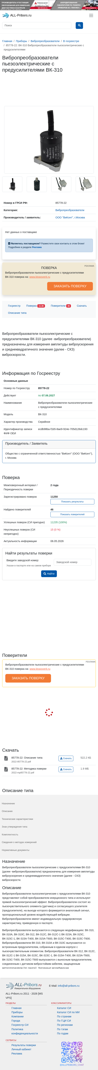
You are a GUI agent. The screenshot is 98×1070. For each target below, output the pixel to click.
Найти (49, 573)
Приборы (17, 1012)
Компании (18, 1016)
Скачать (82, 305)
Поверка (35, 306)
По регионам (65, 1024)
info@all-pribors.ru (69, 985)
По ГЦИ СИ (64, 1020)
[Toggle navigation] (91, 15)
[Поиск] (36, 25)
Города (16, 1020)
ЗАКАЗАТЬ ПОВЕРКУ (70, 286)
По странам (64, 1016)
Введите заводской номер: (23, 560)
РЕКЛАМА (89, 266)
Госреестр (14, 305)
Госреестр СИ (20, 1024)
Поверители (61, 306)
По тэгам (62, 1029)
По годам (62, 1033)
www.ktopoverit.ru (39, 276)
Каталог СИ (64, 1008)
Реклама (17, 1053)
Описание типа (17, 312)
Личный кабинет (21, 1049)
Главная (17, 1008)
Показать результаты (72, 501)
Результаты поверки (24, 1045)
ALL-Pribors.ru (16, 15)
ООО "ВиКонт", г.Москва (70, 217)
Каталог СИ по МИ (68, 1012)
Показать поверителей (72, 514)
